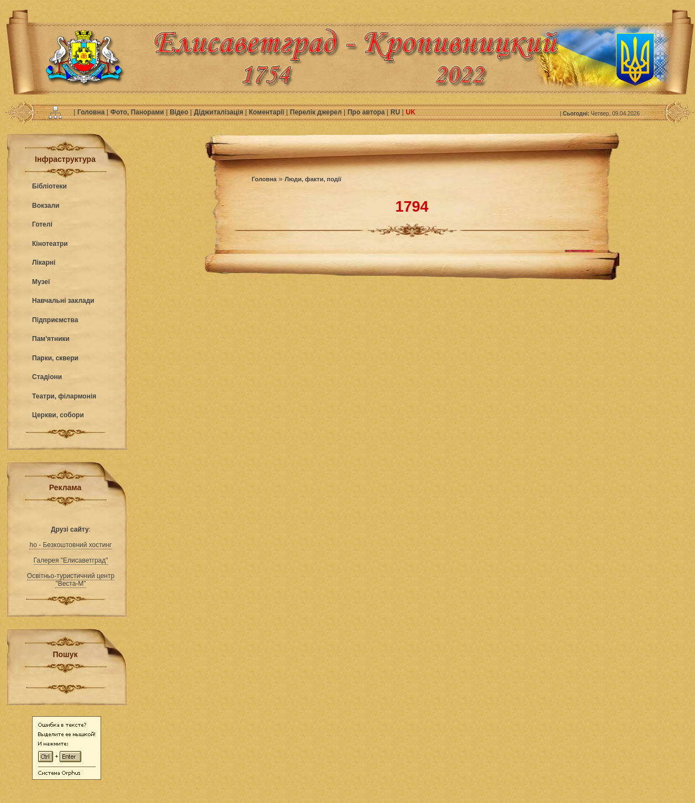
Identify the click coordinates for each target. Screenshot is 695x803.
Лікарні (43, 262)
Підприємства (55, 320)
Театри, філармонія (64, 396)
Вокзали (45, 205)
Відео (180, 112)
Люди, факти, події (313, 179)
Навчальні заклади (63, 301)
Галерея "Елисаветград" (71, 560)
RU (396, 112)
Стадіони (47, 377)
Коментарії (267, 112)
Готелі (42, 224)
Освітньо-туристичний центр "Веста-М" (70, 579)
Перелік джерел (317, 112)
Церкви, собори (58, 415)
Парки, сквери (55, 358)
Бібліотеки (49, 186)
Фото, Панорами (138, 112)
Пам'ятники (51, 339)
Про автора (367, 112)
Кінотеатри (50, 244)
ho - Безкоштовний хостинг (70, 545)
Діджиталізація (219, 112)
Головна (92, 112)
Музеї (41, 282)
